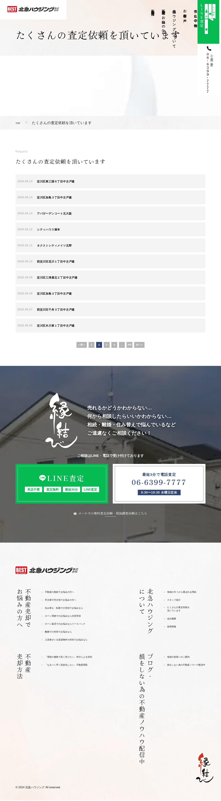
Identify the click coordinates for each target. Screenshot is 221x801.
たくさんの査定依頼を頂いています (181, 611)
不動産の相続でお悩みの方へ (64, 592)
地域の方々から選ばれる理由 (186, 592)
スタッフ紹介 (176, 600)
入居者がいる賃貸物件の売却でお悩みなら (73, 640)
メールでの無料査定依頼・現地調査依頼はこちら (112, 513)
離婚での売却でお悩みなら (62, 632)
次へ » (139, 344)
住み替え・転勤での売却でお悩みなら (70, 608)
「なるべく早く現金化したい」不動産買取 (73, 665)
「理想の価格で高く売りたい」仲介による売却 (76, 657)
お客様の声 (185, 12)
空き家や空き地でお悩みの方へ (65, 600)
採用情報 (173, 628)
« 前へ (81, 344)
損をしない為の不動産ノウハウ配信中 (186, 667)
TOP (19, 123)
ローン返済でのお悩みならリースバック (71, 624)
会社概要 (173, 621)
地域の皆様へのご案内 (181, 657)
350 (129, 344)
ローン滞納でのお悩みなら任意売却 (68, 616)
